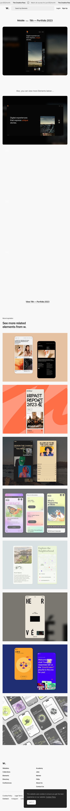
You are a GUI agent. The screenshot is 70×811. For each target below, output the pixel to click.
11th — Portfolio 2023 (41, 20)
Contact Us (40, 786)
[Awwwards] (7, 8)
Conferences (7, 783)
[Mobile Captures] (35, 668)
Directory (6, 779)
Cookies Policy (7, 796)
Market (38, 775)
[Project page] (35, 222)
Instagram (15, 799)
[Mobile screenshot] (35, 461)
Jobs (37, 772)
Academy (39, 768)
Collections (6, 772)
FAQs (38, 779)
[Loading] (35, 272)
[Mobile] (35, 409)
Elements (6, 775)
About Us (39, 783)
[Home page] (35, 171)
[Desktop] (35, 120)
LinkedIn (23, 799)
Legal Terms (19, 796)
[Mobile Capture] (35, 357)
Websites (6, 768)
